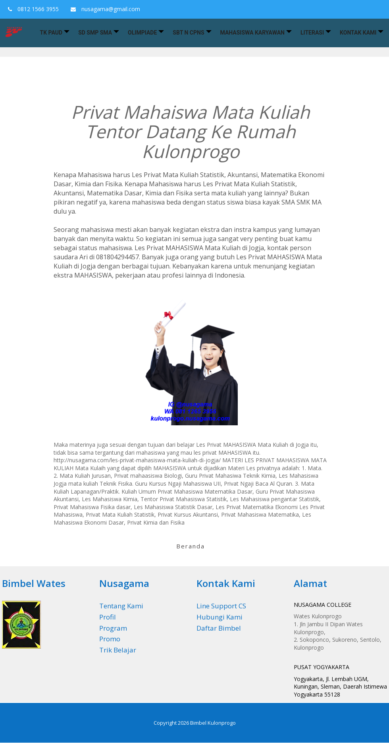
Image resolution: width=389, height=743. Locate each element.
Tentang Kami (121, 605)
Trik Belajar (117, 649)
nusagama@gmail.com (103, 9)
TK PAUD (51, 32)
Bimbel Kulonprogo (213, 722)
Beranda (190, 546)
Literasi (312, 32)
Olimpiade (142, 32)
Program (113, 628)
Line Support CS (221, 605)
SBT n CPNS (188, 32)
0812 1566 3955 (31, 9)
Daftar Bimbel (218, 628)
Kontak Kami (358, 32)
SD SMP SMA (95, 32)
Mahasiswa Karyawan (252, 32)
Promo (109, 638)
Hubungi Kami (219, 616)
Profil (107, 616)
